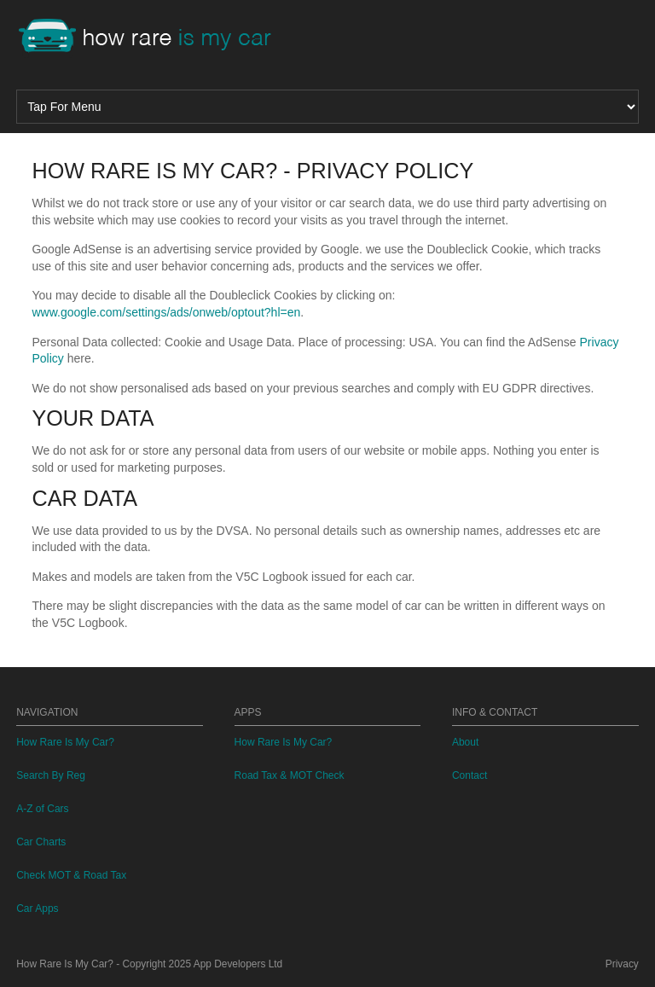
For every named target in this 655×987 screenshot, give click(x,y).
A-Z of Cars (42, 809)
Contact (469, 775)
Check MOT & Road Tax (71, 875)
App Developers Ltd (238, 964)
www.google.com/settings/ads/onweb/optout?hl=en (166, 312)
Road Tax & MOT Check (290, 775)
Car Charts (41, 842)
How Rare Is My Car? (65, 742)
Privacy (622, 964)
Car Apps (37, 908)
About (465, 742)
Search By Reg (50, 775)
